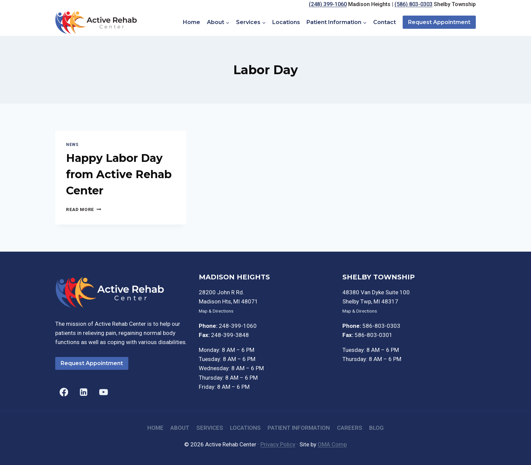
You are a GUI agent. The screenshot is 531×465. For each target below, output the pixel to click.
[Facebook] (63, 392)
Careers (349, 427)
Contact (384, 22)
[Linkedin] (83, 392)
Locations (286, 22)
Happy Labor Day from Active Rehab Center (119, 174)
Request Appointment (439, 22)
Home (191, 22)
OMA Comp (332, 444)
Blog (376, 427)
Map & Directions (216, 311)
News (72, 144)
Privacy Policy (277, 444)
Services (209, 427)
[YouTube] (103, 392)
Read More (83, 209)
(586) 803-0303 (413, 4)
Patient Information (299, 427)
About (179, 427)
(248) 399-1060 (328, 4)
